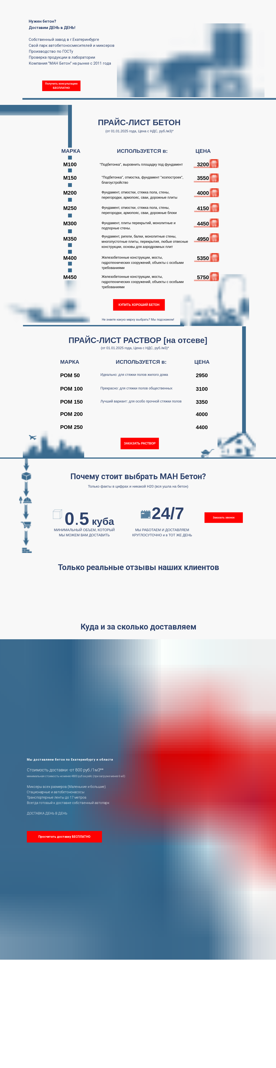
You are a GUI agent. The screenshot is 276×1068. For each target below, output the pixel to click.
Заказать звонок (223, 517)
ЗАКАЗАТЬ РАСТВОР (139, 443)
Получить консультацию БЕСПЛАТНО (61, 85)
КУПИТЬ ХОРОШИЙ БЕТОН (138, 304)
